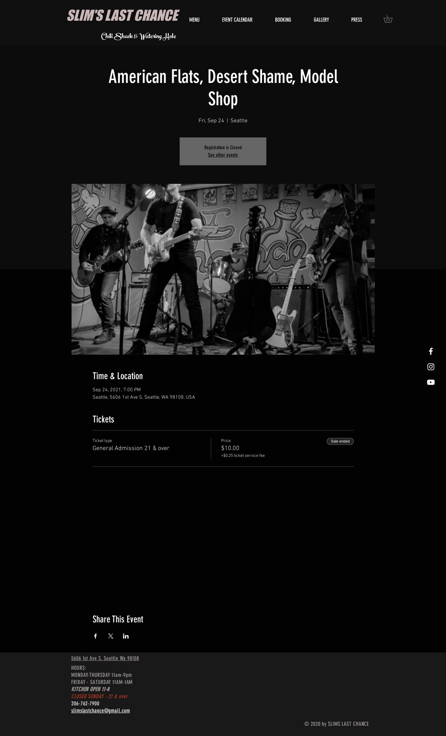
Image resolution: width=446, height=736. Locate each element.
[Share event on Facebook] (95, 636)
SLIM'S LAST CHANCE (121, 15)
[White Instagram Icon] (430, 366)
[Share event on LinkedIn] (126, 636)
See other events (223, 155)
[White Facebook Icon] (430, 351)
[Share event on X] (111, 636)
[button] (391, 19)
